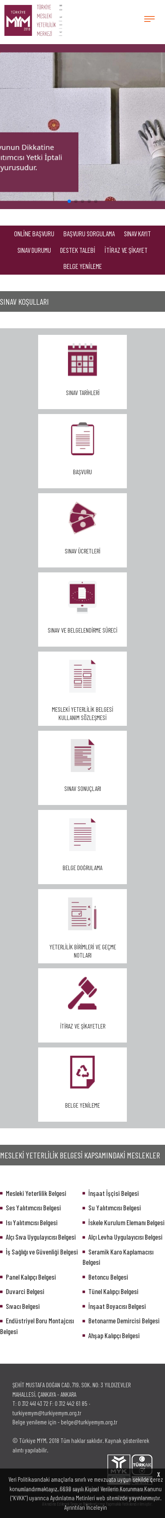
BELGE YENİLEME (82, 266)
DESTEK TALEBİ (77, 250)
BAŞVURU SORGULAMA (89, 233)
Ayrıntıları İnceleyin (85, 1507)
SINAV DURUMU (34, 250)
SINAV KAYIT (137, 233)
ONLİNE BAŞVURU (34, 233)
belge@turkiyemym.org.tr (89, 1422)
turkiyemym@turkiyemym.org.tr (46, 1413)
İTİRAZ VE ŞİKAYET (126, 250)
